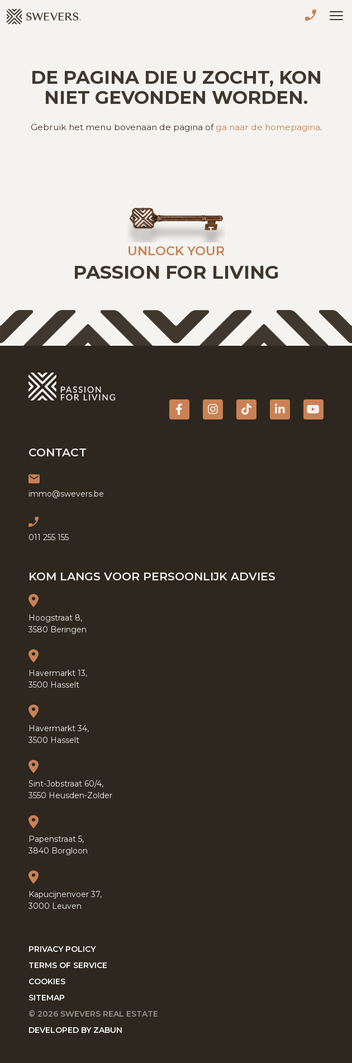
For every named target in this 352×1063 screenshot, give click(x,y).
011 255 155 (313, 17)
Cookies (46, 981)
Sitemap (46, 998)
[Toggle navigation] (336, 16)
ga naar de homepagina (268, 127)
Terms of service (67, 965)
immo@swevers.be (66, 494)
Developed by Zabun (75, 1030)
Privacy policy (62, 949)
